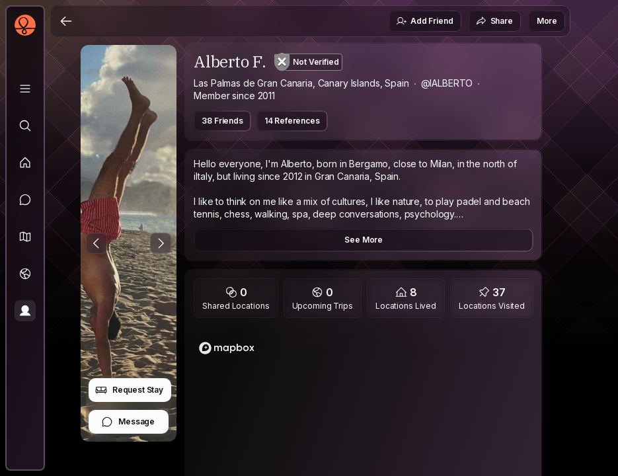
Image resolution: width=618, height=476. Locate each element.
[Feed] (25, 162)
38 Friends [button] (222, 121)
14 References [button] (292, 121)
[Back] (66, 21)
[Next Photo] (160, 243)
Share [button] (494, 21)
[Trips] (25, 273)
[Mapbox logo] (227, 348)
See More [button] (363, 240)
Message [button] (128, 422)
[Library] (25, 88)
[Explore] (25, 125)
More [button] (547, 21)
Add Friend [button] (424, 21)
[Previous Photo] (96, 243)
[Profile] (25, 310)
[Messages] (25, 199)
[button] (25, 236)
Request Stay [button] (129, 390)
